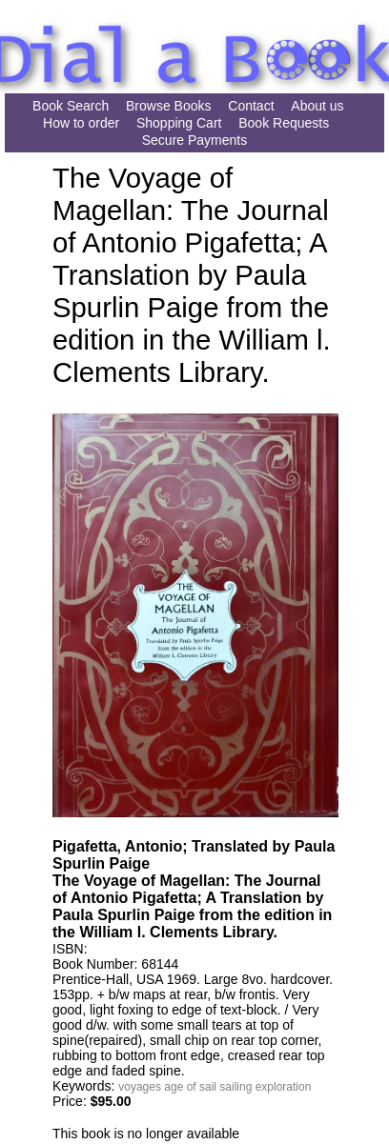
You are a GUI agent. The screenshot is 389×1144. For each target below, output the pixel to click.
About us (317, 105)
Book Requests (283, 122)
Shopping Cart (179, 122)
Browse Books (168, 105)
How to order (81, 122)
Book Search (70, 105)
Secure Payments (195, 140)
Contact (251, 105)
